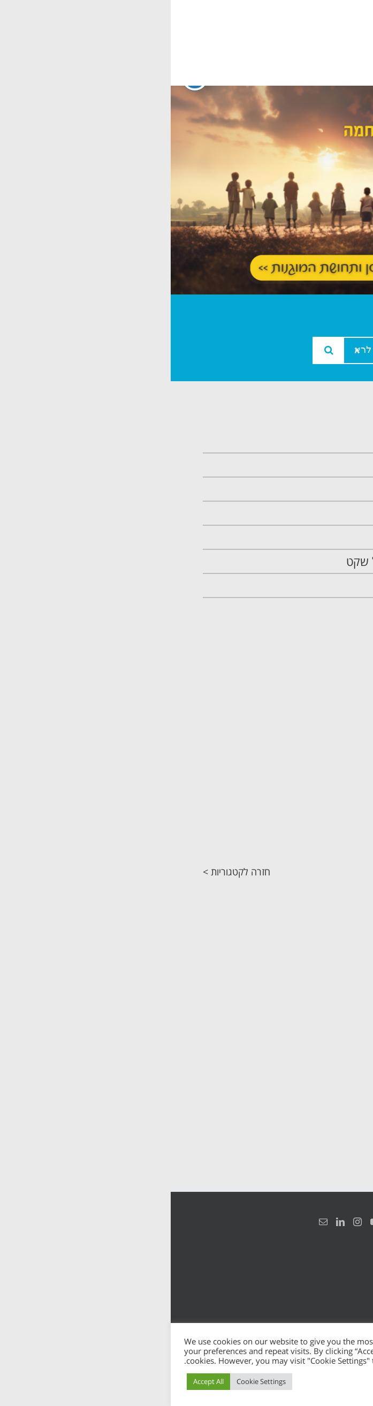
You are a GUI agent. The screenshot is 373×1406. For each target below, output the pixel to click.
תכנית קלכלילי (301, 537)
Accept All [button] (37, 1381)
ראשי (322, 441)
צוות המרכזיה (302, 489)
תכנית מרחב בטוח (291, 513)
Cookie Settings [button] (90, 1381)
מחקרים (323, 839)
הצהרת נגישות (329, 1275)
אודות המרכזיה (299, 465)
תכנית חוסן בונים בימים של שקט (258, 561)
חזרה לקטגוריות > (66, 871)
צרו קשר (314, 585)
